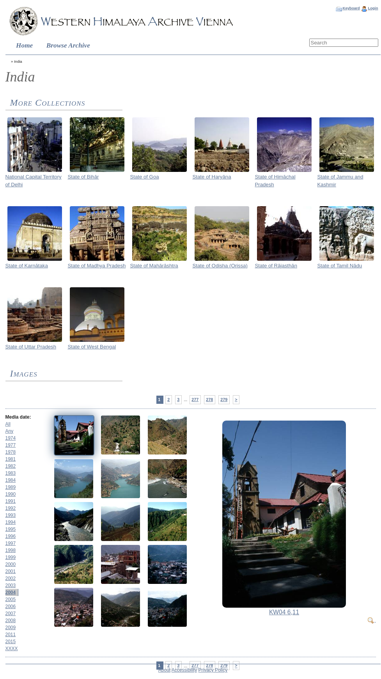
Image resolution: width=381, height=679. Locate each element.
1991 (10, 501)
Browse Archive (68, 45)
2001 (10, 571)
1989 (10, 487)
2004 (10, 592)
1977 (10, 445)
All (8, 424)
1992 (10, 508)
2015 (10, 641)
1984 (10, 480)
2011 (10, 634)
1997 (10, 543)
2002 (10, 578)
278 (209, 399)
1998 (10, 550)
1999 (10, 557)
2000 (10, 564)
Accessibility (184, 670)
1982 (10, 466)
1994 (10, 522)
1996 (10, 536)
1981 (10, 459)
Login (373, 8)
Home (24, 45)
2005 (10, 599)
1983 (10, 473)
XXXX (11, 648)
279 (223, 399)
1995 (10, 529)
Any (9, 431)
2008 (10, 620)
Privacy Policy (213, 670)
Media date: (18, 417)
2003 (10, 585)
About (164, 670)
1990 (10, 494)
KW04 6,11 (284, 612)
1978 (10, 452)
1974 (10, 438)
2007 (10, 613)
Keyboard (351, 8)
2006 (10, 606)
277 (194, 399)
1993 (10, 515)
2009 (10, 627)
